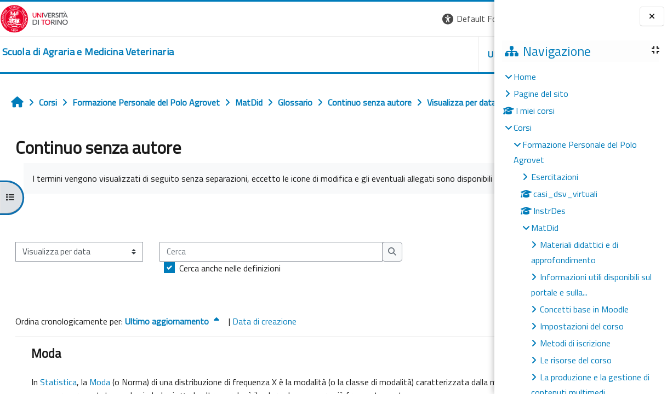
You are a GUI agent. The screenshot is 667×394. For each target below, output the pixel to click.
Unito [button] (366, 54)
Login (475, 18)
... (478, 254)
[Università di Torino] (34, 17)
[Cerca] (271, 289)
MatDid (544, 227)
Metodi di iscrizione (575, 343)
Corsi (523, 127)
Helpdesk (428, 54)
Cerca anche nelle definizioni (230, 305)
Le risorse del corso (576, 360)
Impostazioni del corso (582, 326)
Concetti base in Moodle (584, 309)
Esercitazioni (554, 176)
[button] (344, 18)
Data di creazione (264, 358)
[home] (88, 52)
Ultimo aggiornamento (173, 358)
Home (525, 76)
